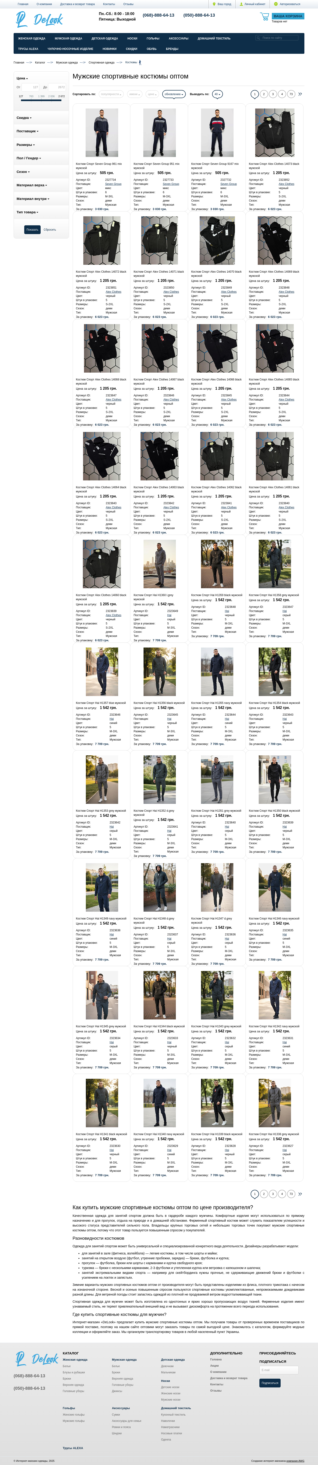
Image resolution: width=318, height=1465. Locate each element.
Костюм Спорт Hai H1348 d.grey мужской (154, 920)
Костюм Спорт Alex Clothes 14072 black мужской (101, 273)
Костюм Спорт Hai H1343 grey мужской (216, 1026)
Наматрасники (170, 1427)
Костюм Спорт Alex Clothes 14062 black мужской (216, 489)
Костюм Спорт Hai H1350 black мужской (274, 810)
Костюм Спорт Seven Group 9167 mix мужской (215, 166)
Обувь (151, 49)
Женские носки (170, 1393)
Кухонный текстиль (173, 1414)
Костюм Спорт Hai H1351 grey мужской (216, 810)
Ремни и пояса (121, 1427)
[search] (258, 37)
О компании (44, 4)
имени (134, 94)
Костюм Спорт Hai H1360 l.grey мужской (153, 597)
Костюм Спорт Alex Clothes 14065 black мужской (274, 381)
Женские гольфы (73, 1414)
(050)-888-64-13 (199, 15)
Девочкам (167, 1366)
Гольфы (153, 38)
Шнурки (117, 1433)
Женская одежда (31, 38)
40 (217, 94)
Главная (23, 4)
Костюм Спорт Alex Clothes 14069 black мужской (274, 273)
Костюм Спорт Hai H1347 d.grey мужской (211, 920)
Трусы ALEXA (28, 49)
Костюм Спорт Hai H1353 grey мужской (101, 810)
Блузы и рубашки (74, 1372)
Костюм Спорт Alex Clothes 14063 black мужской (159, 489)
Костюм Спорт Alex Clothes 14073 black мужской (274, 166)
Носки (132, 38)
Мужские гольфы (74, 1421)
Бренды (172, 49)
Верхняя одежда (73, 1385)
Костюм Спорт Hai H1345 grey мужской (101, 1026)
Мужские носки (170, 1399)
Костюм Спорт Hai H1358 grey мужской (274, 595)
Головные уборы (73, 1391)
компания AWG (295, 1460)
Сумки (116, 1414)
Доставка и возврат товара (77, 4)
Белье (67, 1366)
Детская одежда (105, 38)
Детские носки (170, 1387)
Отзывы (128, 4)
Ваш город (222, 4)
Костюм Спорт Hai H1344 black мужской (159, 1026)
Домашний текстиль (214, 38)
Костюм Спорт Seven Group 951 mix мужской (157, 166)
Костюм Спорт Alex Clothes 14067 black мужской (159, 381)
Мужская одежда (68, 38)
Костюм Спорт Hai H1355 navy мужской (216, 703)
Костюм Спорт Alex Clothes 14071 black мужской (159, 273)
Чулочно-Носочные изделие (70, 49)
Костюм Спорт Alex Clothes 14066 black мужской (216, 381)
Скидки (131, 49)
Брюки (67, 1378)
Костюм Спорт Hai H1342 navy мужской (274, 1026)
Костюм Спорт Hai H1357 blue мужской (101, 703)
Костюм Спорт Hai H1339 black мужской (216, 1134)
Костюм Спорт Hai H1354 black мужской (274, 703)
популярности (111, 94)
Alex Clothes (286, 184)
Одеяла (166, 1439)
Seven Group (113, 184)
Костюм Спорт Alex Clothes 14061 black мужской (274, 489)
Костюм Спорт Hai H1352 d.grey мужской (154, 813)
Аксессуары (178, 38)
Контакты (109, 4)
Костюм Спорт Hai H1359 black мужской (216, 595)
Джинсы (117, 1391)
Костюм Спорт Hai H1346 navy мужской (274, 918)
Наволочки (168, 1421)
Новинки (110, 49)
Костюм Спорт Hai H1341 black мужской (101, 1134)
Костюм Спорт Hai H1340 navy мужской (159, 1134)
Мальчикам (168, 1372)
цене (152, 94)
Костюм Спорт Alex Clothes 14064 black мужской (101, 489)
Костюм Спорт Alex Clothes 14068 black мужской (101, 381)
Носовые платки (171, 1433)
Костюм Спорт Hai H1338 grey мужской (274, 1134)
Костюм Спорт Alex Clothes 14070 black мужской (216, 273)
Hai (169, 615)
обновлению (174, 94)
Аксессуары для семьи (126, 1421)
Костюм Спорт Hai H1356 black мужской (159, 703)
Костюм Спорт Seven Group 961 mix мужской (99, 166)
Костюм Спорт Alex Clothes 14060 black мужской (101, 597)
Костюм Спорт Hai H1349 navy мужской (101, 918)
